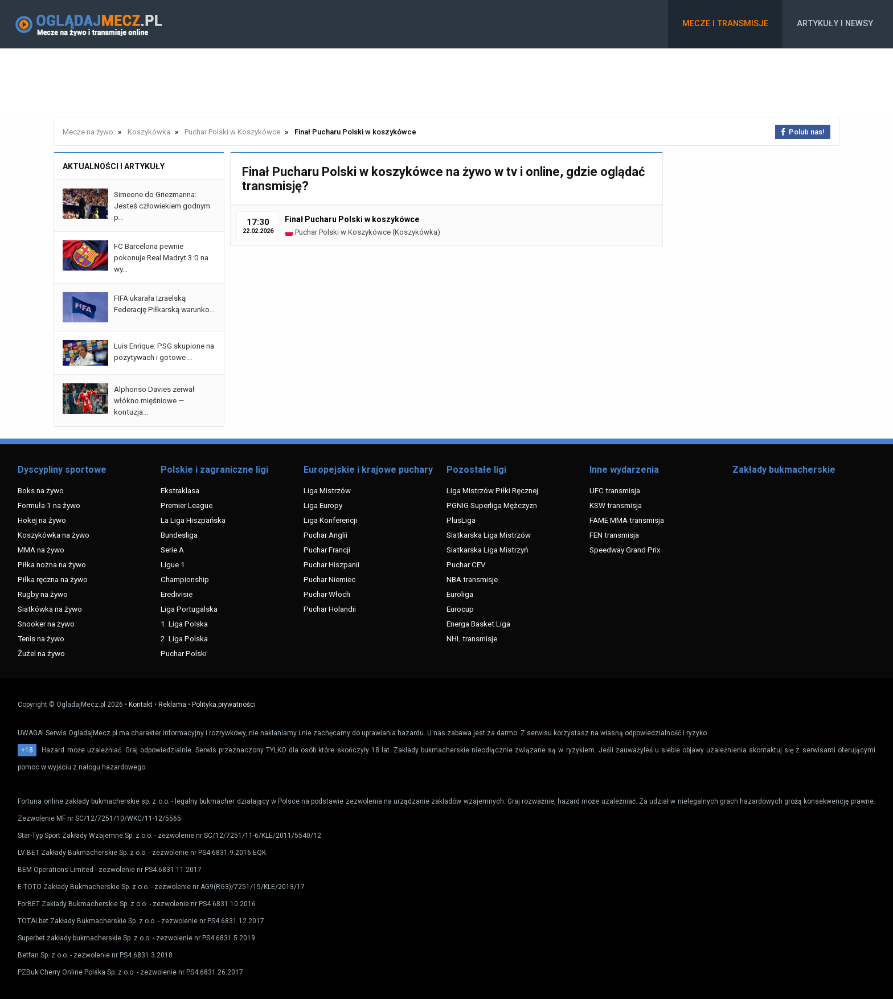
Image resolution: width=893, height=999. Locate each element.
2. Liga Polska (184, 638)
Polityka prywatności (224, 705)
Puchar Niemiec (329, 579)
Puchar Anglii (325, 534)
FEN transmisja (614, 534)
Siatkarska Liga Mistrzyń (487, 549)
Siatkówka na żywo (50, 608)
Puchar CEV (466, 564)
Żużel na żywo (41, 653)
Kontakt (141, 705)
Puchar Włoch (327, 594)
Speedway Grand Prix (625, 549)
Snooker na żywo (46, 623)
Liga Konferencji (330, 520)
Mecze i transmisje (725, 23)
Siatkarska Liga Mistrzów (488, 534)
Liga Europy (323, 505)
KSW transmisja (615, 505)
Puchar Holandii (330, 608)
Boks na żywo (41, 490)
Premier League (186, 505)
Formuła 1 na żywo (49, 505)
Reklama (172, 705)
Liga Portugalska (189, 608)
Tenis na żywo (41, 638)
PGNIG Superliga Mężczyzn (491, 505)
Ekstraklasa (180, 490)
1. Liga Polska (184, 623)
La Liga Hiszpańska (193, 520)
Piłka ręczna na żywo (53, 579)
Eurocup (460, 608)
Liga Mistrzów (327, 490)
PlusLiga (461, 520)
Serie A (172, 549)
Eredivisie (176, 594)
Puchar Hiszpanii (331, 564)
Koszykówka (416, 232)
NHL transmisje (471, 638)
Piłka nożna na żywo (52, 564)
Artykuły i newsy (835, 23)
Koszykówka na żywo (53, 534)
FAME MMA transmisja (626, 520)
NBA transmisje (472, 579)
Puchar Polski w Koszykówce (338, 232)
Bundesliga (179, 534)
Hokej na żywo (42, 520)
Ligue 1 (173, 564)
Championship (185, 579)
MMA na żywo (41, 549)
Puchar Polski (184, 653)
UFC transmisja (614, 490)
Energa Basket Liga (478, 623)
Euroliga (459, 594)
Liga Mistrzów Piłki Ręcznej (492, 490)
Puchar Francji (327, 549)
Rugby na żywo (43, 594)
